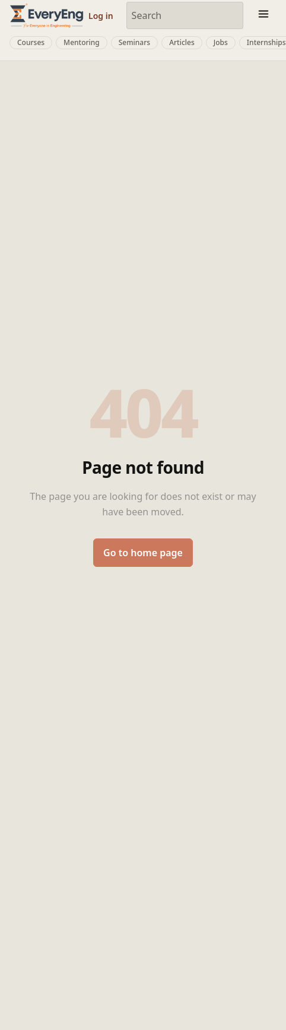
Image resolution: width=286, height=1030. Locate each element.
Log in (100, 15)
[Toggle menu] (263, 15)
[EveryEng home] (46, 15)
